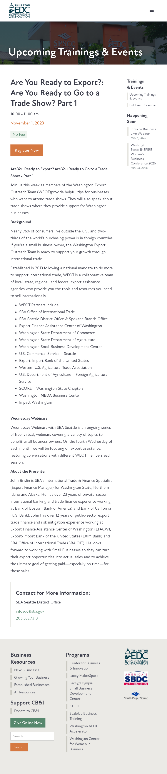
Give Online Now (28, 722)
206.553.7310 (27, 618)
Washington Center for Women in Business (85, 743)
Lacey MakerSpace (84, 675)
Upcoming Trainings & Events (142, 96)
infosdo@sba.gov (30, 611)
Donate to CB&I (26, 711)
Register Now (27, 150)
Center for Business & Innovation (85, 666)
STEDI (74, 706)
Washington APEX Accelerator (83, 729)
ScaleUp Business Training (83, 716)
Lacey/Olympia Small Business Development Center (81, 691)
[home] (19, 9)
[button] (151, 10)
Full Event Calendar (142, 105)
